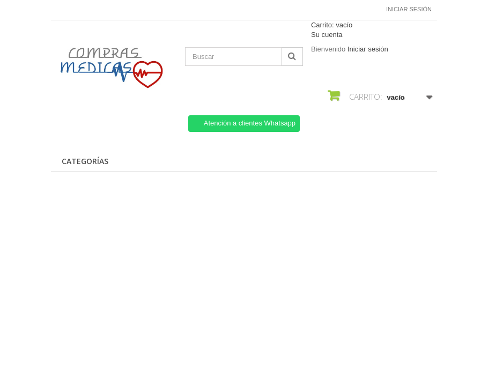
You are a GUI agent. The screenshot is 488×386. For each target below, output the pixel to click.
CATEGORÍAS (85, 161)
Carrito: (331, 25)
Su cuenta (327, 35)
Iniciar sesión (409, 9)
